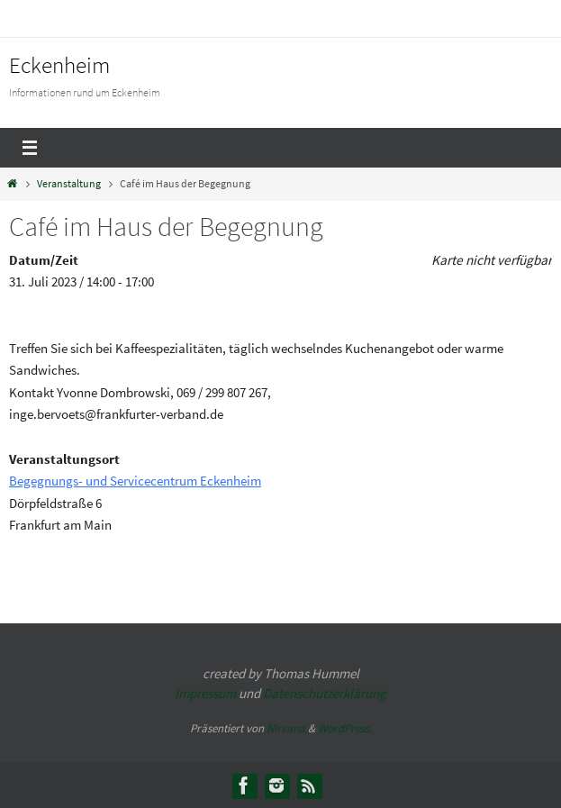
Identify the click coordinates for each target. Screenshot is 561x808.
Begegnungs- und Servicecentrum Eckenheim (135, 480)
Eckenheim (59, 64)
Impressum (205, 693)
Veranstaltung (69, 183)
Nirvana (286, 728)
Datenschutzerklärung (324, 693)
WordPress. (345, 728)
